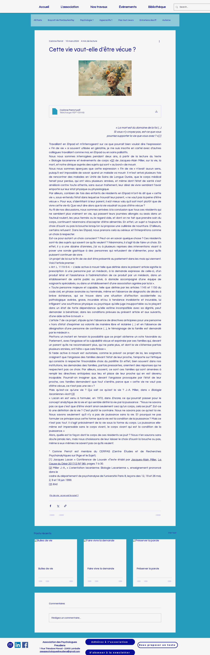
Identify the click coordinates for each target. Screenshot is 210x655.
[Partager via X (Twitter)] (57, 505)
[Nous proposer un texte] (158, 645)
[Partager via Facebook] (50, 505)
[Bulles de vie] (56, 551)
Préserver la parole (148, 568)
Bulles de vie (45, 568)
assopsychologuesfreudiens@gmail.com (60, 651)
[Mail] (10, 645)
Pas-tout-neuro (126, 20)
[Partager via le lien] (65, 505)
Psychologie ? (87, 20)
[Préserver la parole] (154, 551)
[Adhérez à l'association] (110, 642)
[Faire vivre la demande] (105, 551)
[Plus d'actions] (159, 41)
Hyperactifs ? (106, 20)
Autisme (166, 20)
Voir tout (172, 533)
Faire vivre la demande (100, 568)
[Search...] (192, 7)
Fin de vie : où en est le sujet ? (64, 495)
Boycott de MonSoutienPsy (61, 20)
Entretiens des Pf (148, 20)
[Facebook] (25, 645)
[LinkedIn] (18, 645)
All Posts (38, 20)
